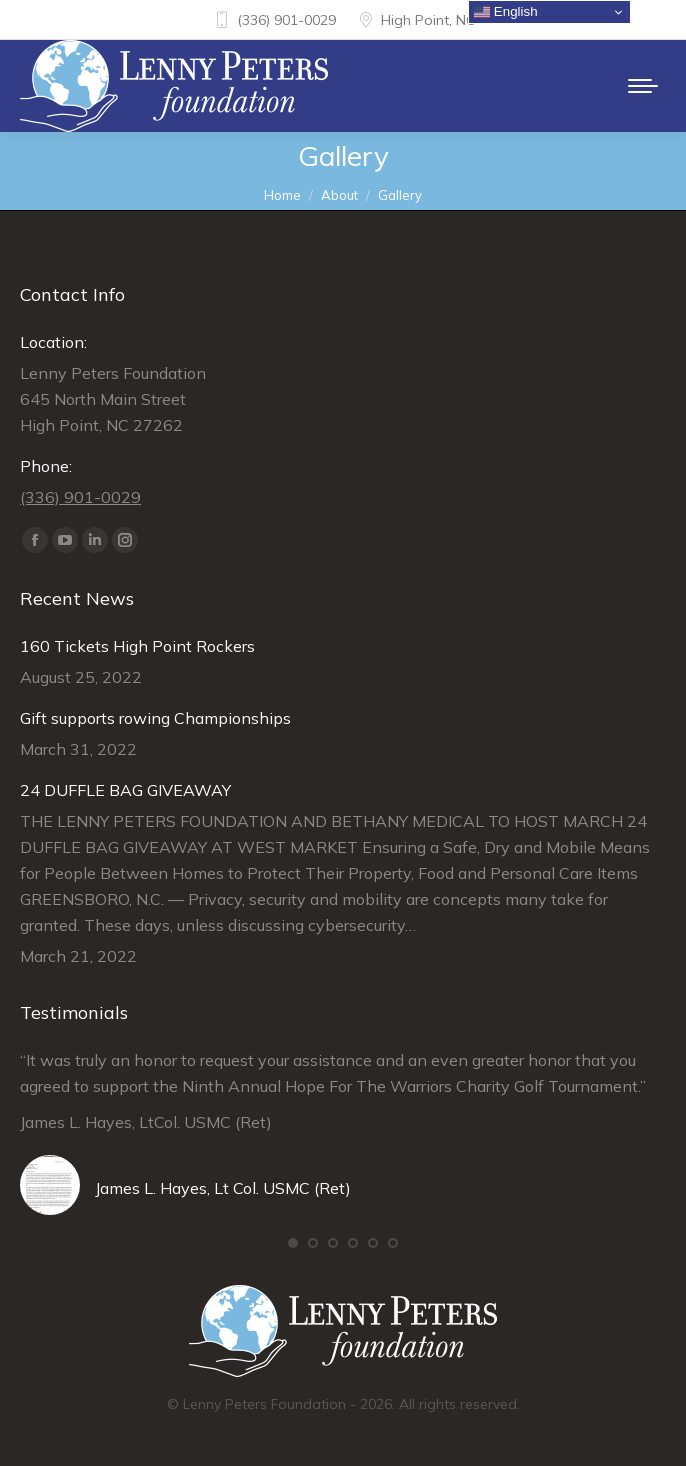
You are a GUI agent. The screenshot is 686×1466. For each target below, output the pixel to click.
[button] (293, 1243)
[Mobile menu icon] (643, 86)
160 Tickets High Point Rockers (137, 646)
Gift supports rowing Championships (155, 718)
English (505, 12)
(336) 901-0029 (274, 20)
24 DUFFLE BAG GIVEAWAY (125, 790)
